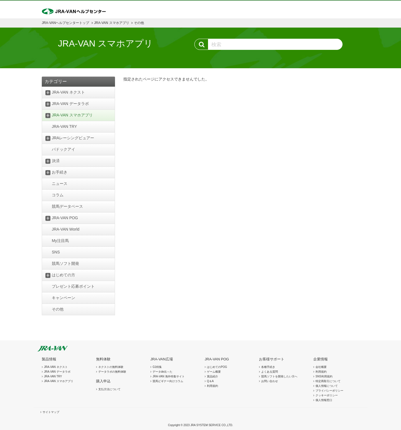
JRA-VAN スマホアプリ (111, 23)
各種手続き (268, 366)
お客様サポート (271, 359)
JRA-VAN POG (217, 359)
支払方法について (109, 389)
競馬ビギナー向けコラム (168, 381)
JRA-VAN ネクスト (56, 366)
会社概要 (321, 366)
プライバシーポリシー (329, 390)
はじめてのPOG (217, 366)
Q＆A (210, 381)
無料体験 (103, 359)
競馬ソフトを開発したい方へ (279, 376)
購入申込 (103, 381)
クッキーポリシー (327, 395)
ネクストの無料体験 (110, 366)
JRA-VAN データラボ (57, 371)
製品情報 (49, 359)
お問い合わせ (269, 381)
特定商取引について (328, 381)
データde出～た (162, 371)
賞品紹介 (212, 376)
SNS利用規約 (324, 376)
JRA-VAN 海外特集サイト (169, 376)
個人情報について (327, 385)
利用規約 (212, 385)
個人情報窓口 (324, 400)
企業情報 (320, 359)
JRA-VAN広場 (161, 359)
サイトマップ (51, 412)
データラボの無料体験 (112, 371)
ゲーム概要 (214, 371)
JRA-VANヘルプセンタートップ (65, 23)
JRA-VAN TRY (53, 376)
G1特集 (157, 366)
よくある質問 (269, 371)
